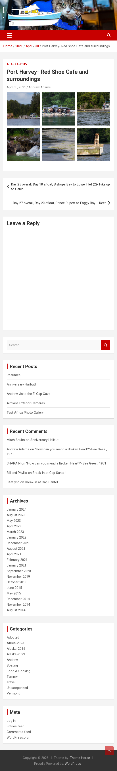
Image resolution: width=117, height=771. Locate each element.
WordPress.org (18, 737)
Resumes (14, 375)
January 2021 (16, 565)
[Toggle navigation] (9, 35)
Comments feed (19, 732)
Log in (11, 721)
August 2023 (16, 515)
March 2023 (15, 532)
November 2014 (18, 605)
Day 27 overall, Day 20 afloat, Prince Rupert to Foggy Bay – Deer (59, 203)
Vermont (13, 693)
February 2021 (17, 560)
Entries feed (15, 726)
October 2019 (17, 582)
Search (105, 345)
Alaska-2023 (16, 654)
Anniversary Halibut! (21, 384)
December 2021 (18, 543)
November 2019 (18, 577)
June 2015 (14, 588)
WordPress (73, 764)
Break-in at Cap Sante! (49, 473)
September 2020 (19, 571)
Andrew (12, 660)
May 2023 (14, 521)
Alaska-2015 (17, 64)
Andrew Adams (40, 87)
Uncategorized (17, 688)
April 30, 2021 (16, 87)
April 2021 (14, 554)
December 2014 (18, 599)
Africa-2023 (15, 643)
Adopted (13, 637)
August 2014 (16, 610)
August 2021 (16, 549)
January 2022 (16, 537)
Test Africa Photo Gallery (25, 413)
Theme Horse (80, 758)
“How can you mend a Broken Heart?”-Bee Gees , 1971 (66, 463)
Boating (12, 665)
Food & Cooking (18, 671)
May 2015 (14, 593)
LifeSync (13, 482)
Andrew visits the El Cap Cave (28, 394)
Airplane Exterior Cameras (26, 403)
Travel (11, 682)
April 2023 (14, 526)
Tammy (12, 677)
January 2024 (16, 509)
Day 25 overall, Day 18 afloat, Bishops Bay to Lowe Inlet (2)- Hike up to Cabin (60, 186)
